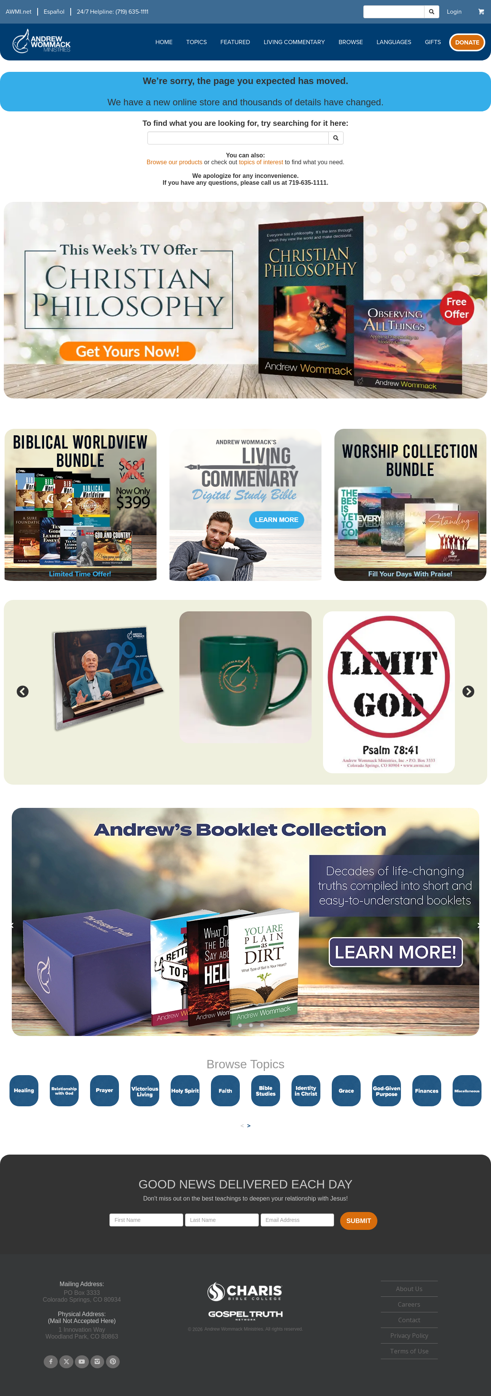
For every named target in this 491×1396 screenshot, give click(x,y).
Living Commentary (294, 42)
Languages (394, 42)
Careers (409, 1304)
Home (164, 42)
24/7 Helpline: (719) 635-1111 (112, 12)
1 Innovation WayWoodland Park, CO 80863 (82, 1333)
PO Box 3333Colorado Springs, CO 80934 (82, 1296)
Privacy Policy (409, 1335)
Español (54, 12)
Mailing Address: (82, 1284)
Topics (196, 42)
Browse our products (175, 162)
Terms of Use (409, 1351)
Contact (409, 1320)
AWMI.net (19, 12)
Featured (235, 42)
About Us (409, 1289)
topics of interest (261, 162)
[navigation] (74, 12)
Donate (467, 42)
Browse (351, 42)
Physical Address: (82, 1314)
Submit (358, 1221)
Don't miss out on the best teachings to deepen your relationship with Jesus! (245, 1198)
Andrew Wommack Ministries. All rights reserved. (253, 1329)
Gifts (433, 42)
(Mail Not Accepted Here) (82, 1321)
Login (454, 12)
